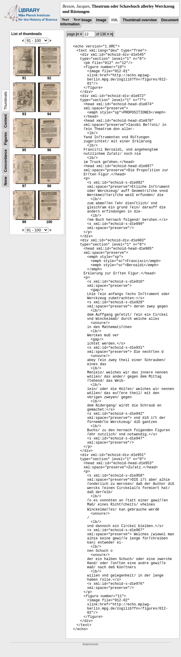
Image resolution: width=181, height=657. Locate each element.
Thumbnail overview (140, 20)
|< (77, 34)
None (6, 181)
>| (111, 34)
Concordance (6, 160)
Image (101, 20)
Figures (6, 138)
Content (6, 121)
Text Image (82, 20)
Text (65, 20)
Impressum (90, 644)
